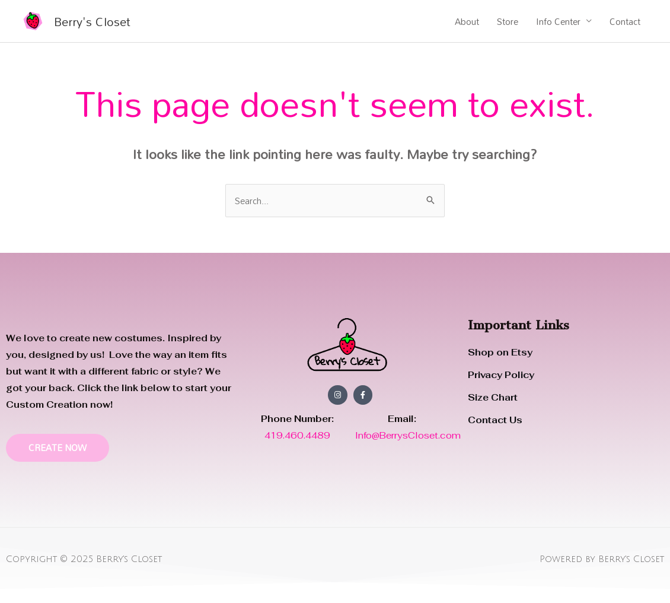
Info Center (558, 21)
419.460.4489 (298, 435)
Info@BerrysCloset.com (408, 435)
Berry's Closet (92, 21)
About (467, 21)
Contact (625, 21)
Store (507, 21)
